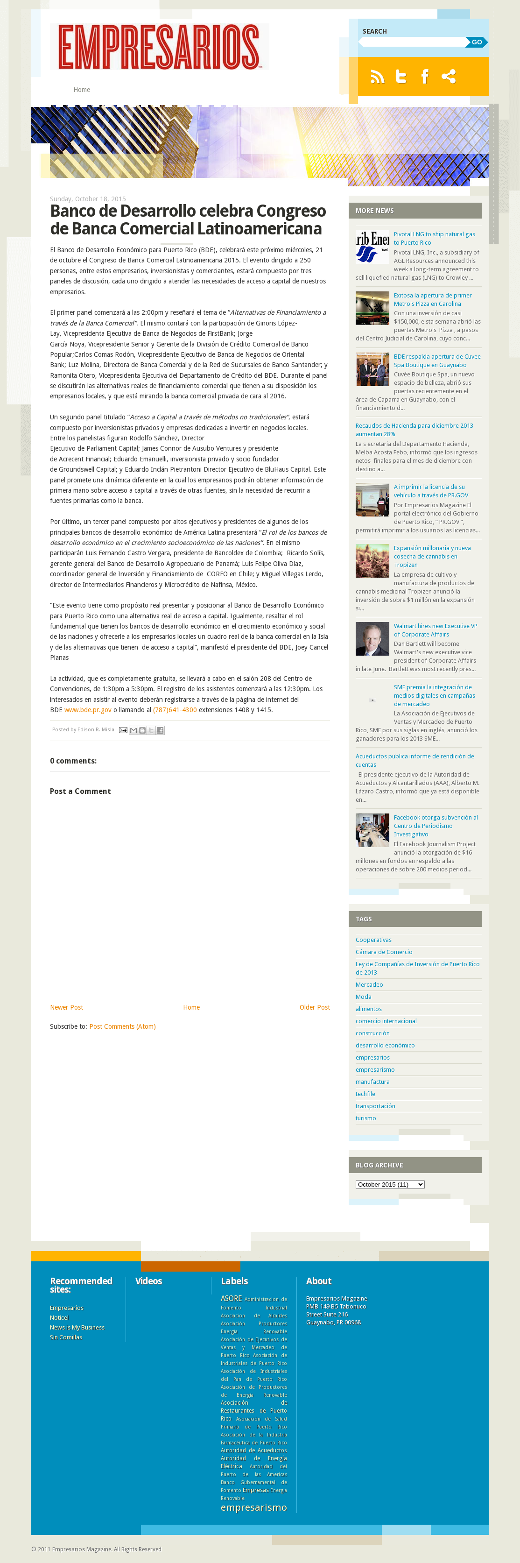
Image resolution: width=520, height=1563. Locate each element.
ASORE (231, 1298)
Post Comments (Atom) (122, 1026)
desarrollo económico (385, 1045)
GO (477, 42)
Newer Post (66, 1007)
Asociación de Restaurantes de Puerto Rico (254, 1411)
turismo (366, 1118)
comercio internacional (386, 1021)
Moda (364, 996)
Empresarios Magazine (81, 1549)
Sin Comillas (66, 1337)
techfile (365, 1093)
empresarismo (375, 1069)
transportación (375, 1106)
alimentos (369, 1008)
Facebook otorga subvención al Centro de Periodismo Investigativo (436, 826)
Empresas (256, 1489)
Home (81, 89)
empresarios (373, 1057)
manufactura (373, 1081)
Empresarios (67, 1307)
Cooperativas (374, 939)
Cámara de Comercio (384, 951)
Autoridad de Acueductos (254, 1450)
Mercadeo (369, 984)
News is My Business (77, 1327)
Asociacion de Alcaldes (254, 1315)
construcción (373, 1033)
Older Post (315, 1007)
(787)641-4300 (175, 710)
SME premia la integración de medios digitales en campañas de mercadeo (434, 695)
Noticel (59, 1317)
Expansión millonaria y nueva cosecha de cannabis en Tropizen (432, 556)
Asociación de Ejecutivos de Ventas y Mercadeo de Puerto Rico (254, 1347)
